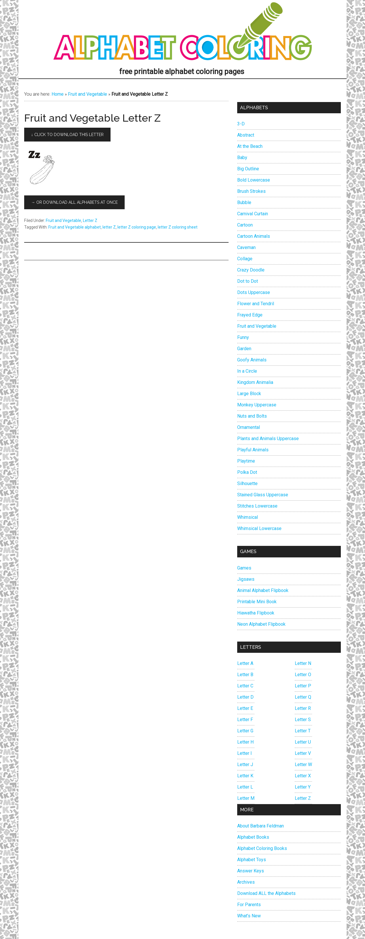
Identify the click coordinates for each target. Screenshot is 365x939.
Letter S (303, 719)
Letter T (303, 731)
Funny (243, 337)
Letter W (303, 764)
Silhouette (247, 483)
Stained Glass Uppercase (262, 494)
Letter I (244, 753)
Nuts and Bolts (252, 416)
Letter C (245, 686)
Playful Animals (253, 449)
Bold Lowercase (253, 180)
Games (244, 568)
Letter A (245, 663)
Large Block (249, 393)
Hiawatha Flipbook (255, 613)
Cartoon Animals (253, 236)
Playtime (246, 461)
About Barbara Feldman (260, 826)
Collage (244, 258)
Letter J (245, 764)
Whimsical (247, 517)
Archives (246, 882)
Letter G (245, 731)
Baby (242, 157)
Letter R (303, 708)
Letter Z (90, 220)
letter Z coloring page (136, 227)
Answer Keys (250, 871)
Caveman (246, 247)
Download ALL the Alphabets (266, 893)
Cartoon (245, 225)
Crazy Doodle (251, 270)
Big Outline (248, 168)
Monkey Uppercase (256, 405)
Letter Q (303, 697)
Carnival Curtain (252, 213)
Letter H (245, 742)
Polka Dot (247, 472)
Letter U (303, 742)
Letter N (303, 663)
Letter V (303, 753)
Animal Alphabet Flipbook (262, 590)
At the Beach (250, 146)
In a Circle (247, 371)
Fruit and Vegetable (87, 94)
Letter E (245, 708)
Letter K (245, 775)
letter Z (109, 227)
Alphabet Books (253, 837)
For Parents (249, 904)
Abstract (245, 135)
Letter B (245, 674)
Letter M (245, 798)
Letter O (303, 674)
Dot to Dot (247, 281)
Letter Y (303, 787)
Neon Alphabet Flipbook (261, 624)
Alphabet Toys (251, 859)
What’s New (249, 916)
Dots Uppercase (253, 292)
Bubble (244, 202)
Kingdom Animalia (255, 382)
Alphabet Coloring (182, 33)
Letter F (245, 719)
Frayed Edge (250, 315)
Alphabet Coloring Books (262, 848)
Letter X (303, 775)
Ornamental (248, 427)
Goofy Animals (252, 360)
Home (58, 94)
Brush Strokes (251, 191)
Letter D (245, 697)
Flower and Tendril (255, 303)
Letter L (245, 787)
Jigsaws (245, 579)
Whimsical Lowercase (259, 528)
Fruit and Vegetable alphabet (74, 227)
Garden (244, 348)
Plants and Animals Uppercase (268, 438)
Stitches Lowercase (257, 506)
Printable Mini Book (257, 601)
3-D (241, 124)
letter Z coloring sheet (177, 227)
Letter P (303, 686)
